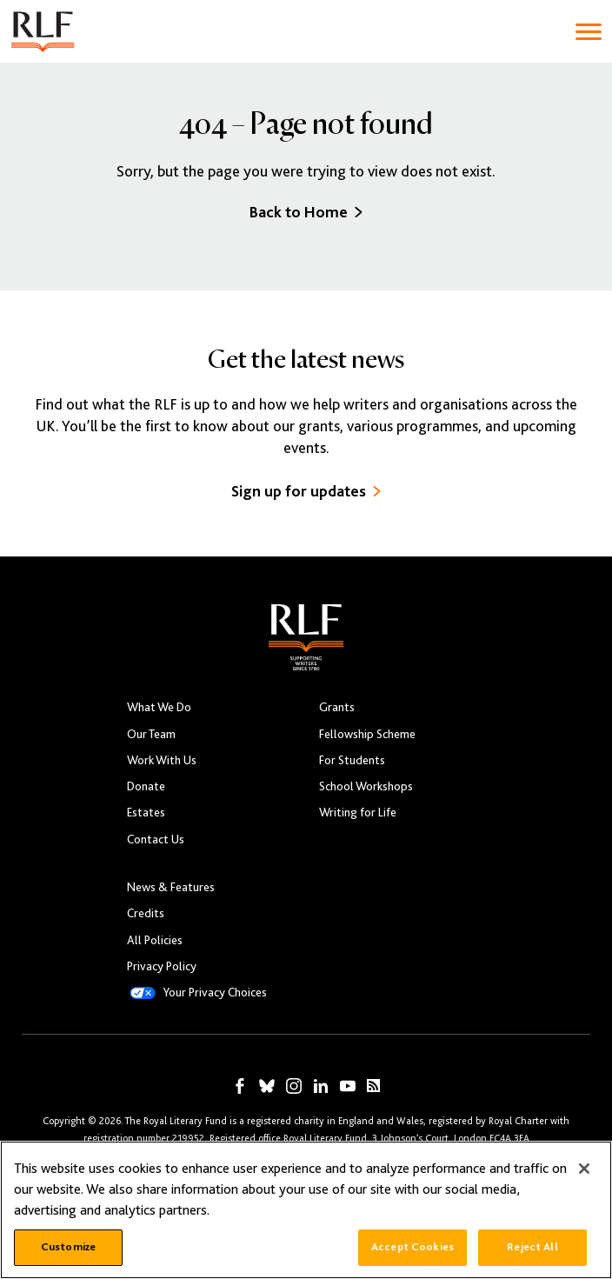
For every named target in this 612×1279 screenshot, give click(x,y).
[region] (306, 1210)
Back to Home (305, 212)
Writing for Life (357, 812)
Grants (337, 707)
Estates (146, 812)
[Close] (584, 1168)
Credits (145, 913)
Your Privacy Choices (215, 992)
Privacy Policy (161, 966)
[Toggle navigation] (588, 31)
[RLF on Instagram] (294, 1086)
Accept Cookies (412, 1247)
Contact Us (155, 839)
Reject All (532, 1247)
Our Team (151, 734)
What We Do (159, 707)
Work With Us (161, 760)
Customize (68, 1247)
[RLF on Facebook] (240, 1086)
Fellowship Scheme (367, 734)
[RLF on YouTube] (348, 1086)
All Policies (155, 940)
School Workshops (366, 786)
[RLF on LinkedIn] (321, 1086)
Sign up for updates (305, 491)
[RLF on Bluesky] (267, 1086)
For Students (352, 760)
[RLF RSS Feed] (373, 1085)
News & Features (171, 887)
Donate (146, 786)
